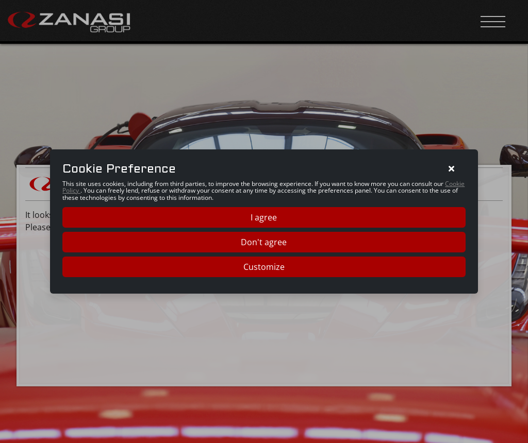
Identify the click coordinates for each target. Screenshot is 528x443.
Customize (264, 266)
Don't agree (264, 242)
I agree (264, 217)
